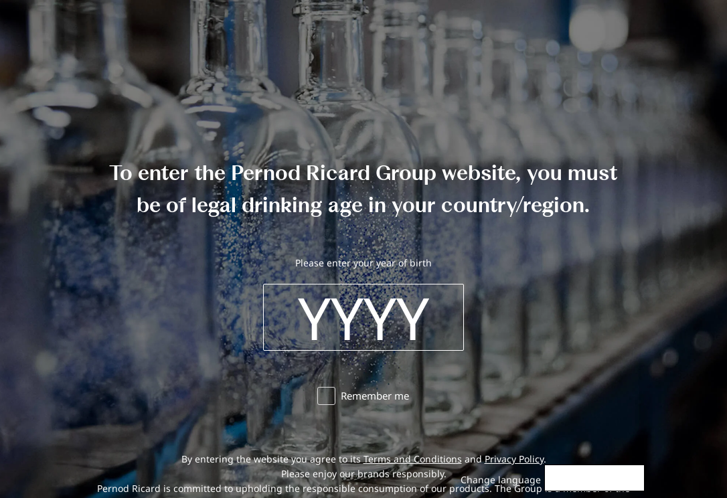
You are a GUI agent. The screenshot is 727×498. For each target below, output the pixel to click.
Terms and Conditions (413, 458)
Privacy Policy (514, 458)
